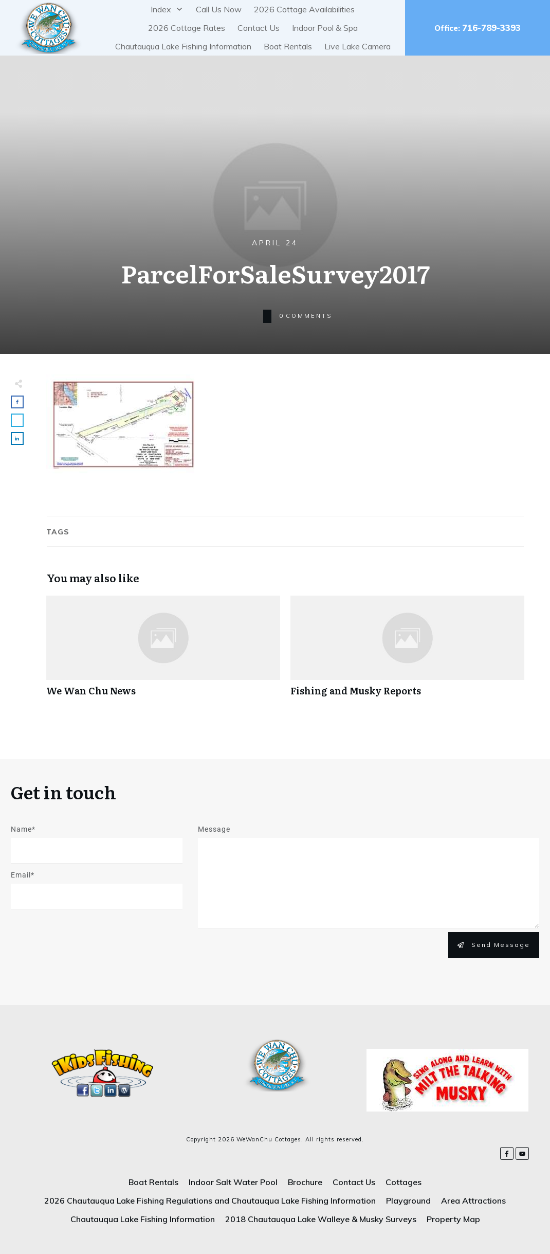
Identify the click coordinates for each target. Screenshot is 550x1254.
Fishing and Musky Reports (407, 651)
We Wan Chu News (163, 651)
